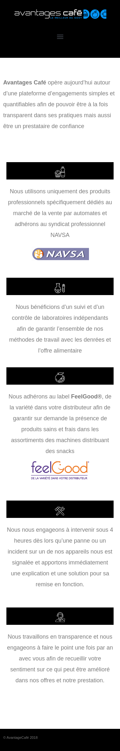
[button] (60, 36)
